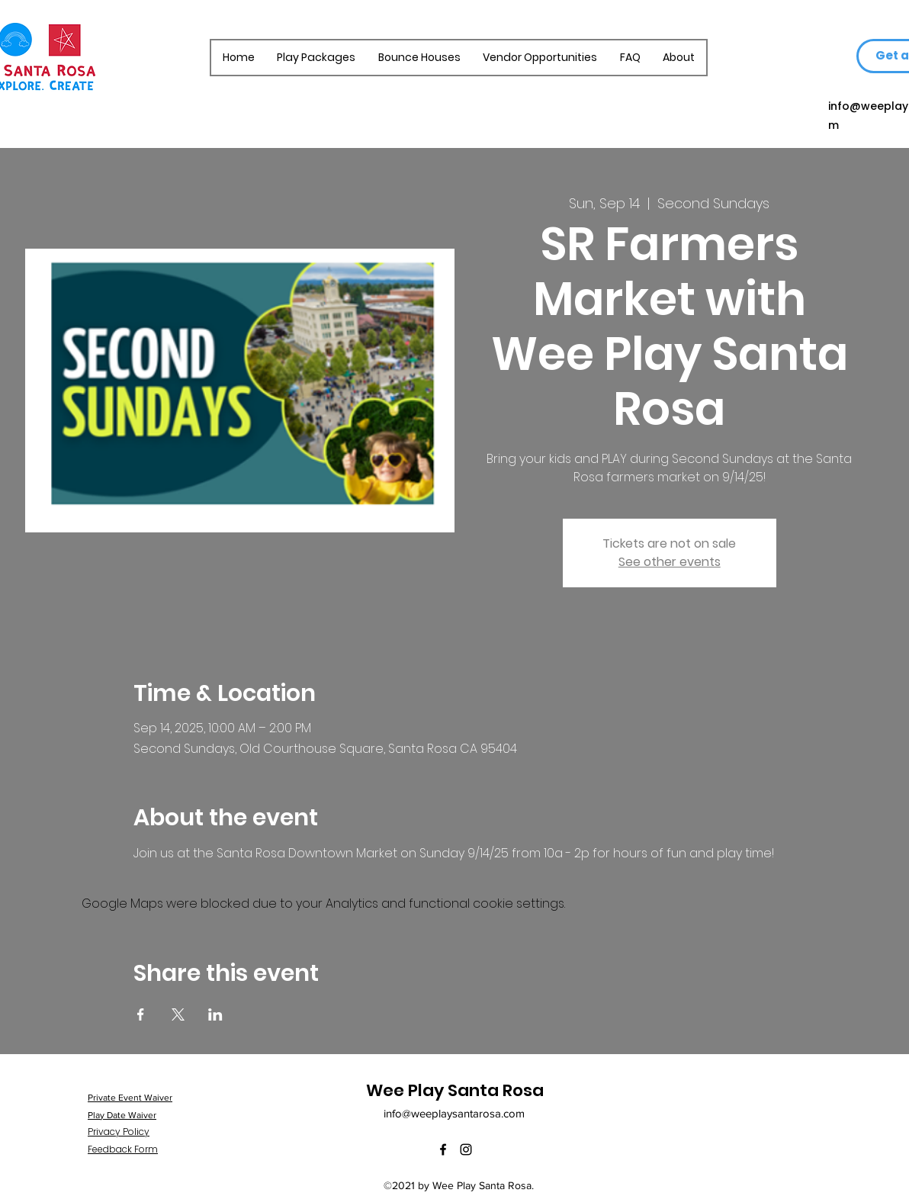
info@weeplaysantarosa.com (454, 1113)
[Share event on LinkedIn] (215, 1014)
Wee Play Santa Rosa (455, 1090)
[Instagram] (466, 1149)
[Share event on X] (178, 1014)
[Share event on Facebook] (140, 1014)
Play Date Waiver (122, 1115)
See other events (669, 562)
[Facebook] (443, 1149)
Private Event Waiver (130, 1097)
